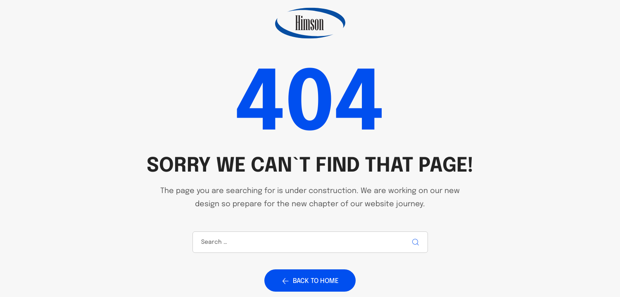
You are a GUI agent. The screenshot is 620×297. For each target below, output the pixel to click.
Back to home (310, 281)
